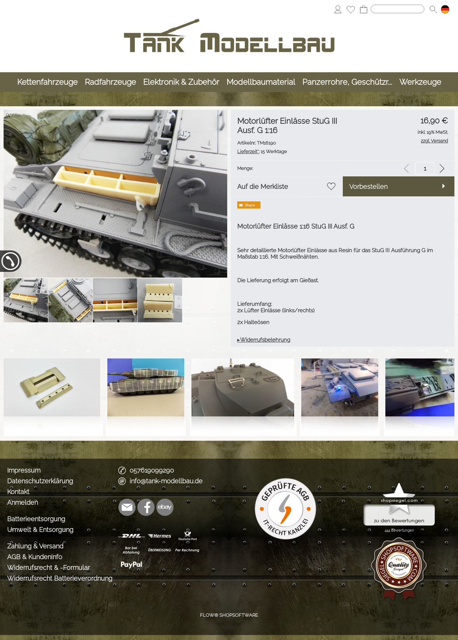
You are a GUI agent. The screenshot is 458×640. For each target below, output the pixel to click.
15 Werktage (262, 151)
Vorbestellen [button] (368, 186)
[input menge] (425, 168)
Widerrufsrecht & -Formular (48, 567)
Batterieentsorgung (36, 519)
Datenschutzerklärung (40, 481)
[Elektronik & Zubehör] (181, 82)
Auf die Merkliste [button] (262, 186)
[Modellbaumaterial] (261, 82)
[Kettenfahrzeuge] (47, 82)
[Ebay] (165, 507)
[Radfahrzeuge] (110, 82)
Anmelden (22, 502)
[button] (433, 9)
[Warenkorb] (363, 9)
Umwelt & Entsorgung (40, 529)
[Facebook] (146, 507)
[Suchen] (397, 9)
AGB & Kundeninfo (34, 557)
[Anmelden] (337, 9)
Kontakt (18, 491)
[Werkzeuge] (420, 82)
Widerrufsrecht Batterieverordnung (59, 578)
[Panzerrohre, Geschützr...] (347, 82)
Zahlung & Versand (35, 546)
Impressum (23, 470)
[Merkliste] (350, 9)
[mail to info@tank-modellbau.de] (127, 507)
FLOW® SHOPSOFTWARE (229, 615)
